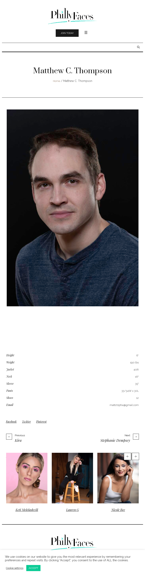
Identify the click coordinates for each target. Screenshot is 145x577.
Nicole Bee (118, 510)
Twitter (26, 421)
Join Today (67, 33)
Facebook (11, 421)
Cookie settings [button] (14, 568)
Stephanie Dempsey (115, 440)
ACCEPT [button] (33, 568)
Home (56, 81)
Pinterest (41, 421)
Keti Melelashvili (27, 510)
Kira (18, 440)
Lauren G (72, 510)
